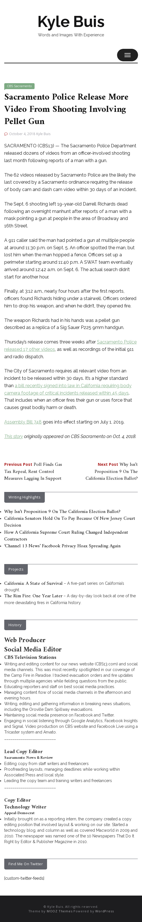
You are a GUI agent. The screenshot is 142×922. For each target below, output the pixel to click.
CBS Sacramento (19, 86)
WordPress (104, 911)
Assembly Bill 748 (23, 422)
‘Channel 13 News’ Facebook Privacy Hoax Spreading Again (62, 546)
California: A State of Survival (33, 583)
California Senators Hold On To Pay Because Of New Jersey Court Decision (69, 522)
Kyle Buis (70, 21)
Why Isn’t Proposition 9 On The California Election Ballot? (112, 471)
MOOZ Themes (60, 911)
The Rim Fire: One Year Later (33, 596)
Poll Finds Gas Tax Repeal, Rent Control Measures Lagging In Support (33, 471)
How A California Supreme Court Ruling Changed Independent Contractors (66, 536)
